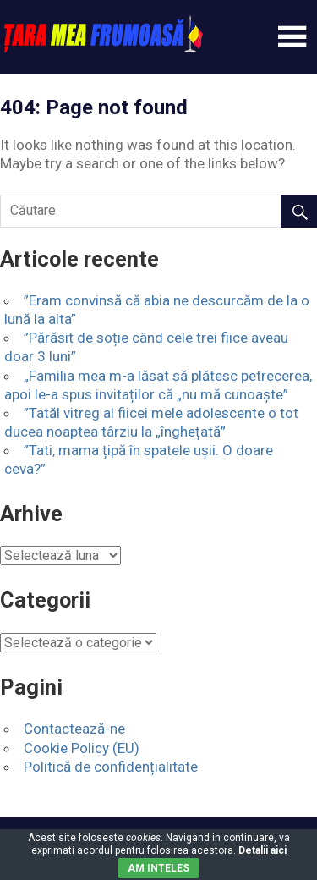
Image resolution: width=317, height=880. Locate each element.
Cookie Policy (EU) (81, 748)
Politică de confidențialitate (111, 766)
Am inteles (158, 868)
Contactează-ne (74, 728)
